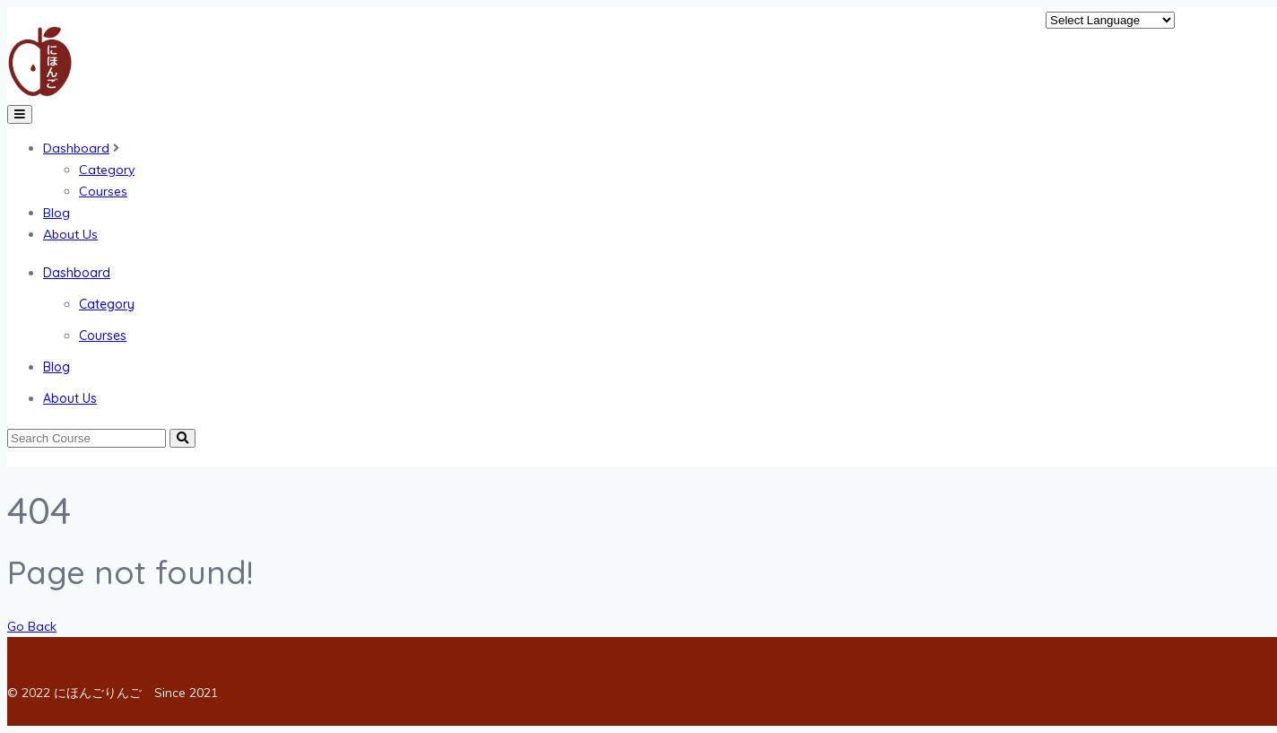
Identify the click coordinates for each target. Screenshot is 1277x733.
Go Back (31, 626)
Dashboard (76, 148)
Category (107, 169)
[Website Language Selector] (1110, 20)
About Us (70, 234)
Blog (56, 213)
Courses (103, 191)
